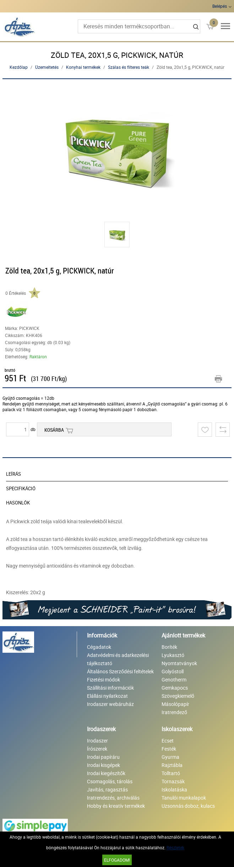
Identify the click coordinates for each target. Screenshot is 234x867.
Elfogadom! (117, 860)
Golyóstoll (173, 671)
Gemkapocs (175, 687)
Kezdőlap (19, 67)
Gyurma (170, 756)
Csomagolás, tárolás (109, 781)
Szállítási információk (110, 687)
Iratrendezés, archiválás (113, 797)
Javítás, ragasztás (107, 789)
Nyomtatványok (179, 663)
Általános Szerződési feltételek (120, 671)
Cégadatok (99, 647)
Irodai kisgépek (103, 765)
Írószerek (97, 748)
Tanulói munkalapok (184, 797)
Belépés (219, 6)
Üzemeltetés (47, 67)
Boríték (169, 647)
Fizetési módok (103, 679)
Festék (169, 748)
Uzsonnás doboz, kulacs (188, 805)
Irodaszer (97, 740)
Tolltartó (171, 773)
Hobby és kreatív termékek (116, 805)
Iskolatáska (174, 789)
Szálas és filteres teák (128, 67)
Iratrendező (174, 712)
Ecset (168, 740)
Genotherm (174, 679)
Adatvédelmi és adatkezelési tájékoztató (118, 659)
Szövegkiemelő (178, 695)
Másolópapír (175, 704)
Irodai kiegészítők (106, 773)
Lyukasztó (173, 655)
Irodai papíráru (103, 756)
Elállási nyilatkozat (107, 695)
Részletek (175, 847)
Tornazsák (173, 781)
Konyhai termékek (83, 67)
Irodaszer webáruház (110, 704)
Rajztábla (172, 765)
